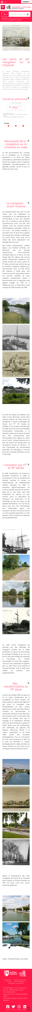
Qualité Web (7, 980)
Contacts (9, 981)
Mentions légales (19, 981)
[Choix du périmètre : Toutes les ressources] (5, 14)
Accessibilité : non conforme (16, 983)
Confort (27, 1)
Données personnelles (20, 980)
